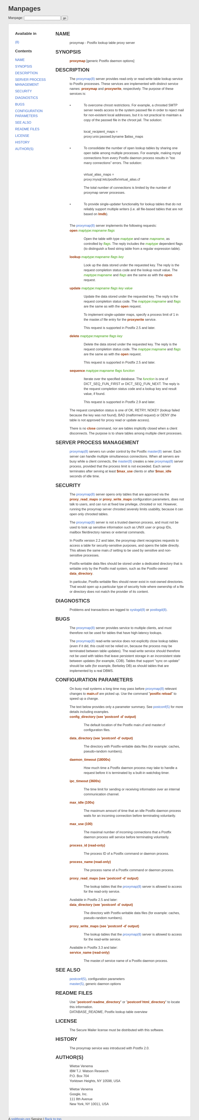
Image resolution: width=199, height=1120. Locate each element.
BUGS (62, 619)
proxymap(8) (85, 79)
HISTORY (66, 1039)
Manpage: (15, 18)
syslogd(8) (137, 610)
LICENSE (66, 1021)
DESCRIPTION (72, 70)
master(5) (77, 984)
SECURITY (67, 485)
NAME (62, 33)
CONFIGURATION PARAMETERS (94, 679)
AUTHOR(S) (69, 1057)
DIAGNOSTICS (72, 600)
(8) (17, 42)
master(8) (155, 451)
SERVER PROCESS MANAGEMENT (97, 442)
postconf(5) (161, 707)
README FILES (73, 993)
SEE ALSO (67, 970)
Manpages (24, 8)
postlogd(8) (158, 610)
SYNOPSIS (68, 52)
